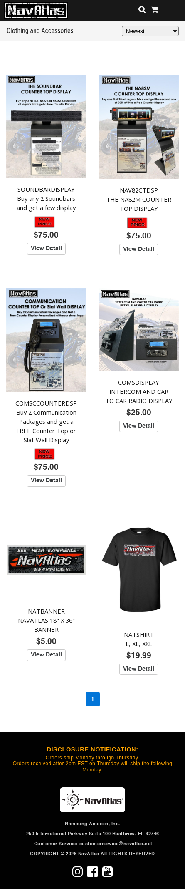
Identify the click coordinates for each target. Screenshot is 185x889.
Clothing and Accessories (40, 31)
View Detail (46, 248)
